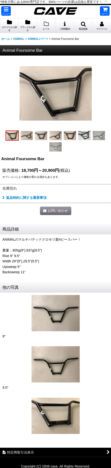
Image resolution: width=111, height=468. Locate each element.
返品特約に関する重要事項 (24, 198)
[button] (6, 11)
